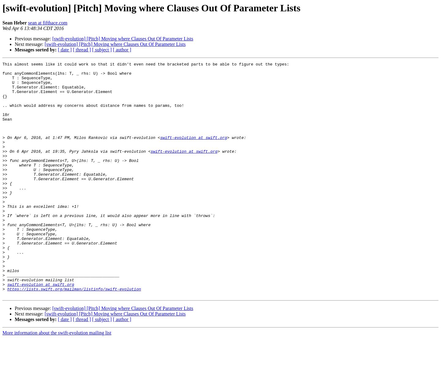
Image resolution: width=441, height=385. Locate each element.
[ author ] (122, 49)
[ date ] (65, 49)
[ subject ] (102, 49)
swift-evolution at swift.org (193, 153)
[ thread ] (82, 49)
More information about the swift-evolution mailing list (56, 379)
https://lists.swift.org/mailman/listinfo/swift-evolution (74, 335)
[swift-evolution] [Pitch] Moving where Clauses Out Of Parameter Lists (122, 38)
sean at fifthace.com (47, 22)
